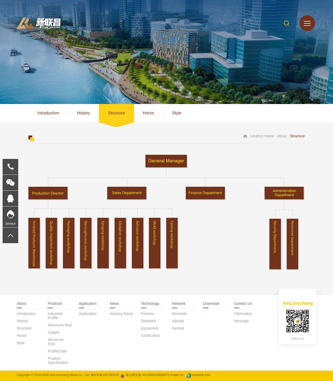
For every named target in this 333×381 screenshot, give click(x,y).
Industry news (121, 314)
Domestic (179, 314)
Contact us (243, 303)
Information (243, 314)
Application (88, 303)
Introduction (48, 113)
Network (178, 303)
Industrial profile (55, 316)
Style (176, 113)
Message (241, 321)
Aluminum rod (60, 325)
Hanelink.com (201, 375)
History (83, 113)
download (211, 303)
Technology (150, 303)
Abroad (178, 321)
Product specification (58, 360)
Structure (116, 113)
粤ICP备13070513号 (105, 375)
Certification (150, 335)
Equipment (149, 328)
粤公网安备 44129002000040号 (145, 375)
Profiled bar (57, 351)
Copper (54, 332)
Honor (148, 113)
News (114, 303)
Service (178, 328)
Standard (148, 321)
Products (55, 303)
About (21, 303)
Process (147, 314)
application (88, 314)
